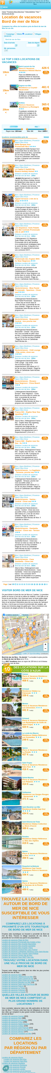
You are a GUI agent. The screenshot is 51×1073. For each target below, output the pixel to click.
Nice (16, 140)
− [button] (45, 649)
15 (44, 584)
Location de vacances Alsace (12, 1057)
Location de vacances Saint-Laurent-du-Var (17, 979)
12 (37, 584)
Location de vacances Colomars (13, 990)
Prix (37, 127)
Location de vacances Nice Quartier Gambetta (18, 946)
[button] (5, 1068)
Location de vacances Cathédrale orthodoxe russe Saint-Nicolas (25, 952)
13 (39, 584)
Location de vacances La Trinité (13, 988)
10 (32, 584)
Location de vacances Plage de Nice (15, 940)
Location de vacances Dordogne (15, 1065)
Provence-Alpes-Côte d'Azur (27, 141)
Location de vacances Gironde (15, 1067)
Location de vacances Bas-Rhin (15, 1059)
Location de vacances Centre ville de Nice (17, 955)
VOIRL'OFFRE (46, 72)
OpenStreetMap (35, 653)
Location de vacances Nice (11, 975)
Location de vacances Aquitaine (13, 1063)
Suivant (46, 137)
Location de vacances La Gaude (13, 992)
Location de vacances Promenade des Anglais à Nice (21, 942)
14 (42, 584)
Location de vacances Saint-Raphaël (15, 1028)
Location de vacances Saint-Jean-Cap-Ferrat (18, 984)
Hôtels (19, 34)
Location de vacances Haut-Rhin (15, 1061)
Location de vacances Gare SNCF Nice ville (18, 957)
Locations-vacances (12, 615)
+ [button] (45, 645)
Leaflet (24, 653)
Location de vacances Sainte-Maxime (15, 1024)
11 (34, 584)
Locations (28, 34)
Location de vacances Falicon (12, 986)
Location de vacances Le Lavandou (15, 1020)
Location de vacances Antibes (13, 1026)
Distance (14, 127)
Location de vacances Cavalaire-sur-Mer (16, 1034)
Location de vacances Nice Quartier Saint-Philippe (20, 953)
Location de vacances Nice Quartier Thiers (17, 948)
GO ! (43, 40)
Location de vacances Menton (13, 1032)
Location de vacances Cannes (13, 1016)
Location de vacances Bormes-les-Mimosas (17, 1030)
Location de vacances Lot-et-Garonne (17, 1071)
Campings (10, 34)
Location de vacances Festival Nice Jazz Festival (19, 950)
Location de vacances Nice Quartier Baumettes (19, 944)
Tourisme (25, 615)
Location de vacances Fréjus (12, 1022)
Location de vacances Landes (14, 1069)
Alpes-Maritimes (25, 140)
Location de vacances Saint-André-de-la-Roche (19, 980)
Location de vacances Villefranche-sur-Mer (17, 977)
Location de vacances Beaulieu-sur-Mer (16, 982)
